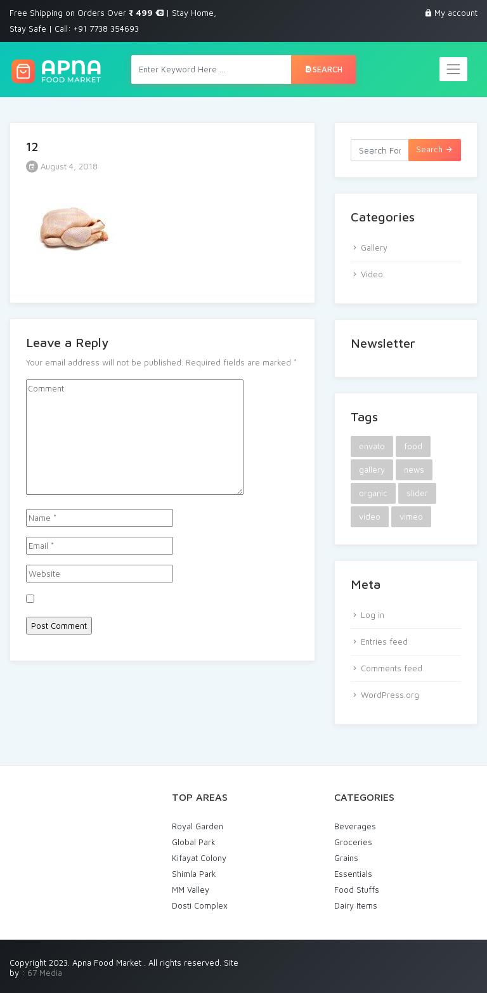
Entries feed (384, 641)
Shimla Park (194, 874)
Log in (372, 615)
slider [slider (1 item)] (417, 493)
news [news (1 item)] (414, 469)
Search (323, 69)
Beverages (355, 826)
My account (455, 13)
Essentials (353, 874)
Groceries (353, 842)
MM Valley (190, 889)
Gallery (374, 247)
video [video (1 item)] (369, 516)
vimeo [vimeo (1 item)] (411, 516)
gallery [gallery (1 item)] (372, 469)
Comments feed (391, 668)
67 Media (44, 973)
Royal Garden (197, 826)
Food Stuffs (356, 889)
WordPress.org (390, 695)
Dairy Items (355, 905)
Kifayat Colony (199, 858)
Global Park (194, 842)
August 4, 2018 (62, 166)
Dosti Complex (200, 905)
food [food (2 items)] (413, 446)
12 (32, 146)
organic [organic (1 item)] (373, 493)
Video (372, 274)
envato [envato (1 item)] (372, 446)
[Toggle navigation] (453, 69)
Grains (346, 858)
